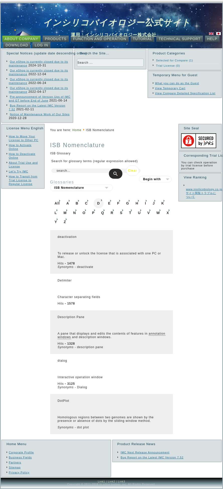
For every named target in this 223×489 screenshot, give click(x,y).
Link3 (121, 481)
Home (77, 130)
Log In (41, 45)
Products (56, 39)
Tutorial (142, 39)
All (57, 203)
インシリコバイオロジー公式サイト (117, 22)
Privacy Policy (19, 472)
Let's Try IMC (18, 171)
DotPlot (63, 401)
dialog (62, 360)
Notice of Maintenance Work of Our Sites (39, 114)
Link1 (101, 481)
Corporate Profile (21, 452)
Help (212, 39)
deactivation (67, 237)
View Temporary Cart (170, 88)
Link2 (111, 481)
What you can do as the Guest (177, 83)
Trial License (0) (168, 65)
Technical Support (179, 39)
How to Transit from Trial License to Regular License (23, 180)
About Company (21, 39)
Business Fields (20, 457)
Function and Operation (99, 39)
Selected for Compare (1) (174, 60)
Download (17, 45)
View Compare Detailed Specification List (185, 93)
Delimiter (65, 280)
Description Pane (71, 317)
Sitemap (15, 467)
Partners (15, 462)
